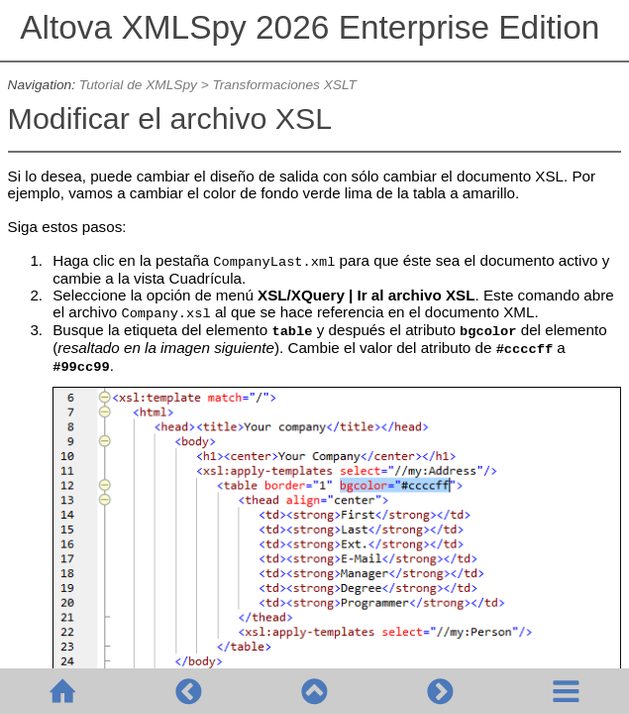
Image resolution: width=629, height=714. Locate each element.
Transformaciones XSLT (284, 84)
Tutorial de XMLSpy (138, 84)
